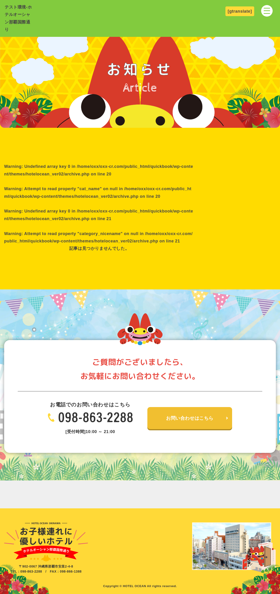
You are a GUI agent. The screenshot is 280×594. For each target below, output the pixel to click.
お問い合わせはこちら (189, 418)
